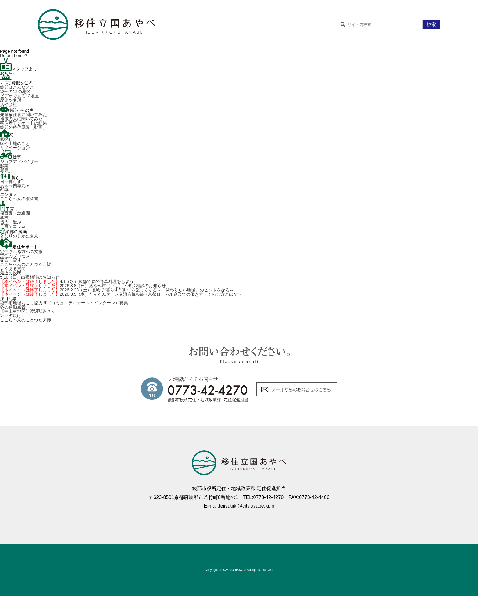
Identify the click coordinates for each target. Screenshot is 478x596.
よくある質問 (13, 268)
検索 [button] (431, 24)
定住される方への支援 (21, 251)
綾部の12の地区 (15, 91)
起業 (4, 165)
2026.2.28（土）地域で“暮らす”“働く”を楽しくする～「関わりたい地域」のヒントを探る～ (117, 289)
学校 (4, 217)
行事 (4, 190)
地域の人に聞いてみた (21, 118)
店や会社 (8, 104)
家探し (6, 139)
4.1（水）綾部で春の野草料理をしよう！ (69, 281)
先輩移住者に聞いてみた (23, 114)
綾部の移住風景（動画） (23, 127)
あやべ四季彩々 (15, 185)
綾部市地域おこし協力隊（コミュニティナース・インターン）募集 (64, 302)
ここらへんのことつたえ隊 (25, 264)
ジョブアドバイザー (19, 161)
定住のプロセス (15, 255)
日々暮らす (10, 181)
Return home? (13, 55)
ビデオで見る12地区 (19, 95)
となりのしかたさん (19, 235)
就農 (4, 170)
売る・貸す (10, 260)
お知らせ (8, 73)
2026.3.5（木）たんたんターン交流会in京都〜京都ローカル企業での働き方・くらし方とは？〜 (121, 294)
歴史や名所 (10, 100)
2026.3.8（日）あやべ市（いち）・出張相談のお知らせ (83, 285)
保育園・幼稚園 (15, 213)
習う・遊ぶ (10, 221)
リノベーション (15, 147)
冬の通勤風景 (13, 307)
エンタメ (8, 194)
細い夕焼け (10, 315)
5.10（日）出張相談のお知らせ (29, 277)
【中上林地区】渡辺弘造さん (27, 311)
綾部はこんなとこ (17, 87)
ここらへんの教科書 (19, 198)
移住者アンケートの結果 (23, 123)
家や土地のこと (15, 143)
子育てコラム (13, 226)
